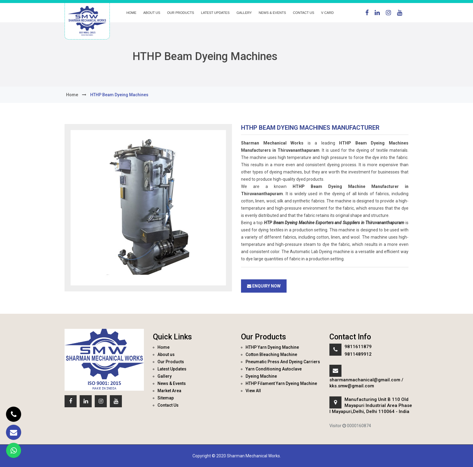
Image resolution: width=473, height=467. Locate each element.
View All (253, 390)
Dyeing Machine (261, 376)
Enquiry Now (264, 286)
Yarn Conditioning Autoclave (274, 369)
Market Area (169, 390)
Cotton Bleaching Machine (271, 354)
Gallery (244, 12)
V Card (327, 12)
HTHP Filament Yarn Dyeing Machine (281, 383)
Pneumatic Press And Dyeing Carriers (283, 361)
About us (151, 12)
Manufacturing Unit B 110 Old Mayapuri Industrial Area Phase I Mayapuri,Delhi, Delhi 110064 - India (370, 405)
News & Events (272, 12)
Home (131, 12)
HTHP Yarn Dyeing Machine (272, 347)
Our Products (180, 12)
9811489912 (358, 354)
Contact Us (303, 12)
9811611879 (358, 346)
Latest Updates (215, 12)
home (72, 94)
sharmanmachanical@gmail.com (364, 380)
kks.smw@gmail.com (351, 386)
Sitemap (165, 398)
